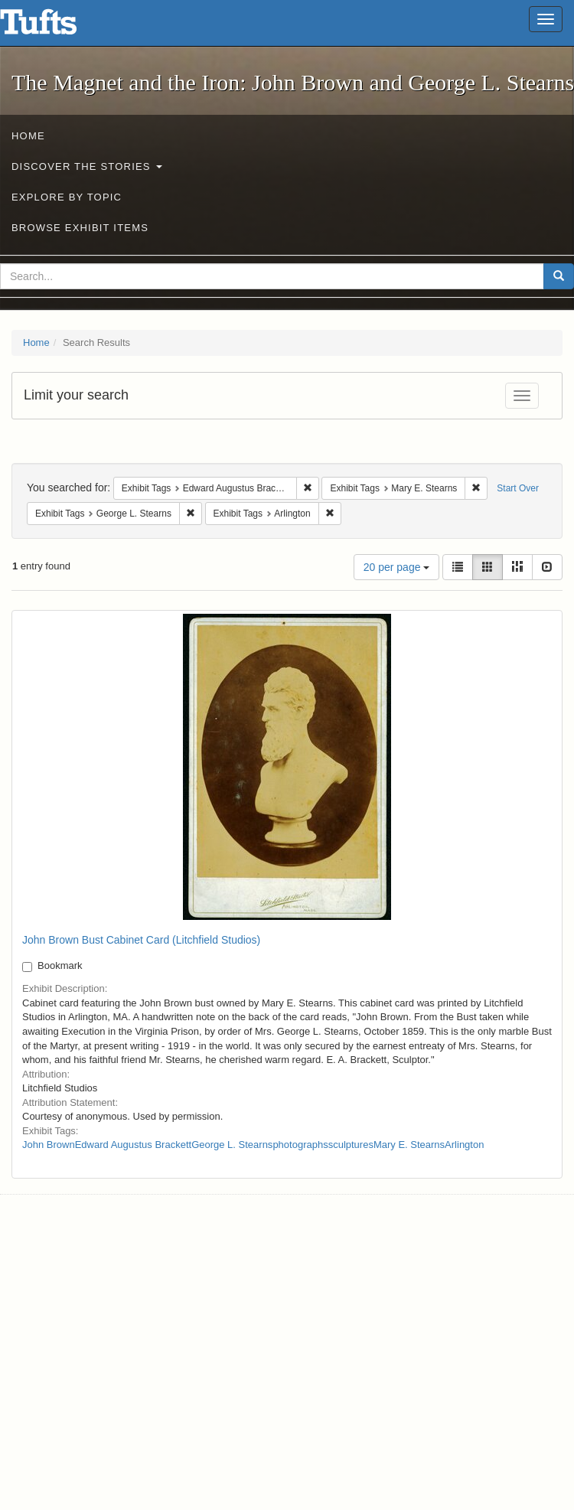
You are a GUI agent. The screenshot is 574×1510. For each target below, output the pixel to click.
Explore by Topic (66, 197)
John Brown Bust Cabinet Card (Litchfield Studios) (141, 940)
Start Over (518, 488)
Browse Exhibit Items (79, 227)
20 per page (397, 567)
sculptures (350, 1144)
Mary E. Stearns (409, 1144)
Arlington (464, 1144)
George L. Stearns (231, 1144)
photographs (300, 1144)
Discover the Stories (86, 166)
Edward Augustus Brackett (133, 1144)
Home (28, 136)
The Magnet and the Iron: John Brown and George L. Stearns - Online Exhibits (57, 27)
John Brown (48, 1144)
